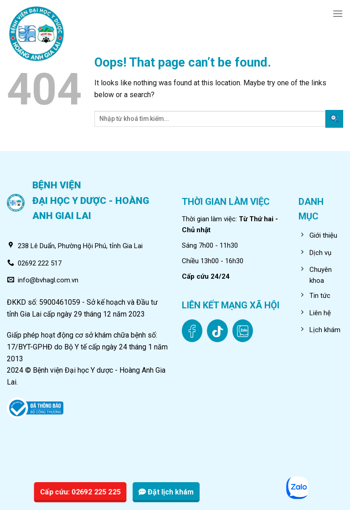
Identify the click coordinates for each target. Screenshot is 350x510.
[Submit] (334, 119)
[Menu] (337, 13)
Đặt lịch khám (166, 492)
